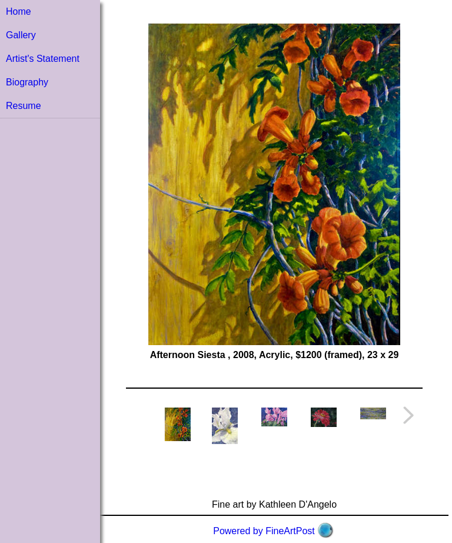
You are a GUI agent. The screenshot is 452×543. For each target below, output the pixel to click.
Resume (23, 106)
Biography (27, 82)
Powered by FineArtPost (264, 531)
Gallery (21, 35)
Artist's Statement (42, 59)
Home (18, 11)
